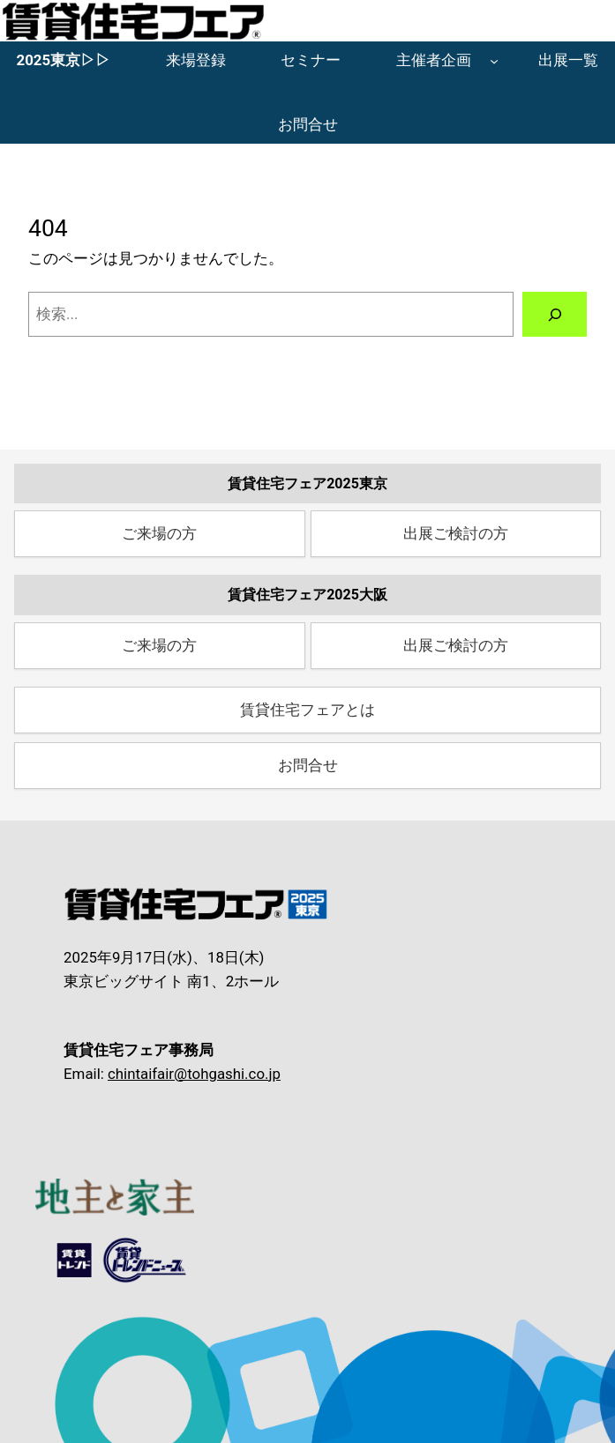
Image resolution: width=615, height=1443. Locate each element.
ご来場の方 (159, 533)
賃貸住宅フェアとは (307, 709)
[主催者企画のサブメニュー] (494, 60)
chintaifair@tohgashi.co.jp (194, 1073)
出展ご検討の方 (455, 533)
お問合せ (308, 765)
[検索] (554, 314)
